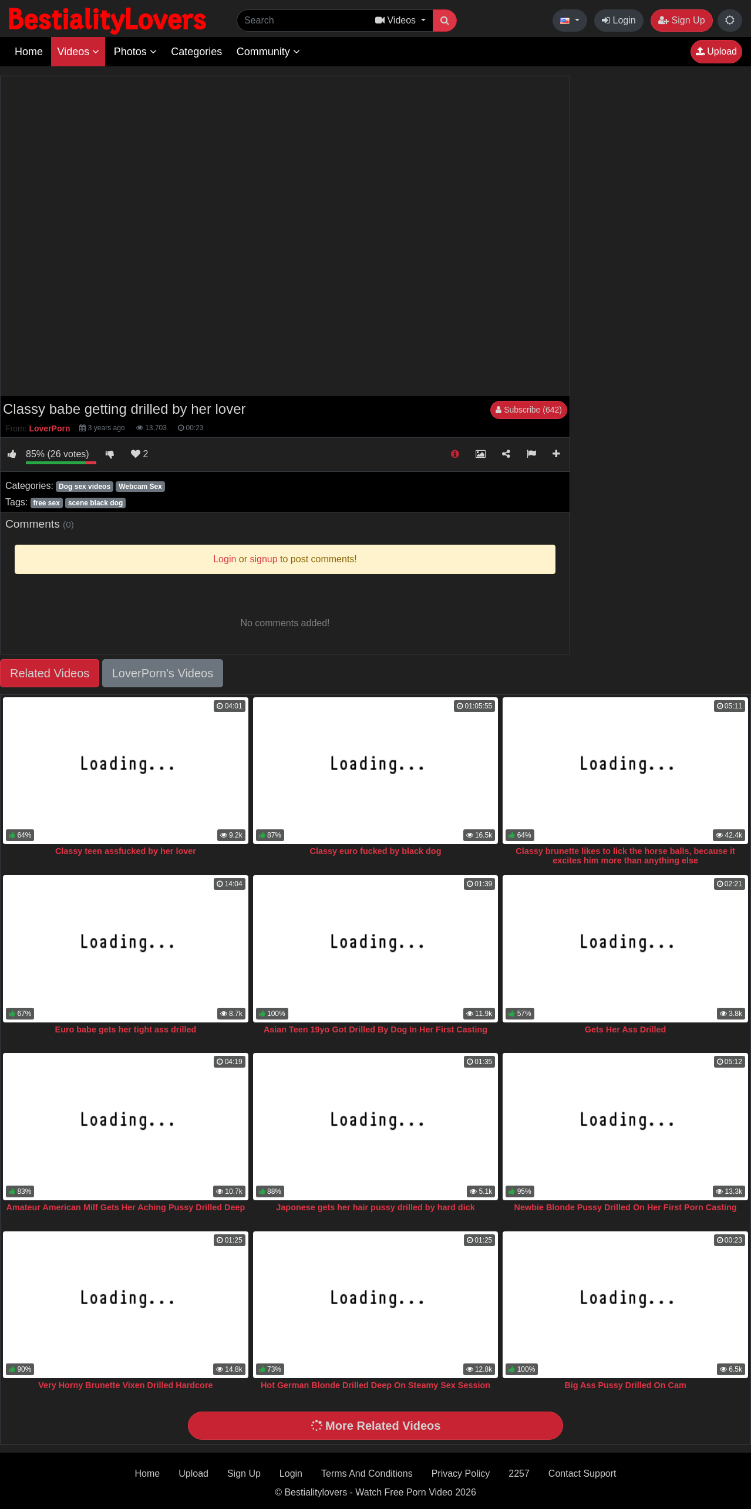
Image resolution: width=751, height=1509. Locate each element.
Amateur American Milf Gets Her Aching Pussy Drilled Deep (125, 1207)
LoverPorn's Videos (162, 673)
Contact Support (582, 1473)
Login (619, 20)
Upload (716, 51)
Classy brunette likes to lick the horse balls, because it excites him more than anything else (625, 855)
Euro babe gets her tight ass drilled (126, 1029)
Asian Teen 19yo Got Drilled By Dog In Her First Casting (375, 1029)
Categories (196, 52)
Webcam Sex (140, 486)
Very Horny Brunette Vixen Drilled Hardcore (125, 1385)
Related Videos (49, 673)
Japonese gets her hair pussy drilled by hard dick (375, 1207)
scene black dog (95, 503)
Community (268, 52)
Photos (135, 52)
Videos (78, 52)
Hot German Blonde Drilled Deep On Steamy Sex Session (375, 1385)
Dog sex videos (84, 486)
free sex (46, 503)
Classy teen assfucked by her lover (125, 851)
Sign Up (681, 20)
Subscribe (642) (529, 409)
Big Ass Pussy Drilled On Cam (625, 1385)
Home (29, 52)
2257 (519, 1473)
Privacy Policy (461, 1473)
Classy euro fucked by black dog (376, 851)
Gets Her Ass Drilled (625, 1029)
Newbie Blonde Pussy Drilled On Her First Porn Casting (625, 1207)
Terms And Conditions (367, 1473)
